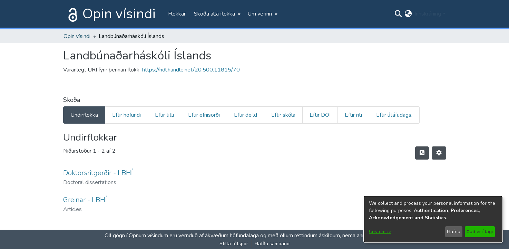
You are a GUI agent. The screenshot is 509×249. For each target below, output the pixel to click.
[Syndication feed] (422, 153)
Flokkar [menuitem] (177, 14)
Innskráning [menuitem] (427, 14)
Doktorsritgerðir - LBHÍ (98, 173)
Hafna (453, 231)
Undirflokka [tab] (84, 115)
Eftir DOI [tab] (320, 115)
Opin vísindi (119, 13)
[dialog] (433, 219)
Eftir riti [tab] (353, 115)
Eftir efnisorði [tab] (204, 115)
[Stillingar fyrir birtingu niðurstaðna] (439, 153)
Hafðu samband (272, 243)
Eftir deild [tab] (245, 115)
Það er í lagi (480, 231)
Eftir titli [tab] (164, 115)
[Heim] (71, 13)
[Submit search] (398, 14)
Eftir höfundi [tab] (126, 115)
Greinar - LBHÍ (85, 199)
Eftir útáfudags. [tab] (394, 115)
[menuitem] (217, 14)
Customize (380, 231)
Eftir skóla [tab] (283, 115)
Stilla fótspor (233, 243)
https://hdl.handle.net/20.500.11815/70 (191, 70)
